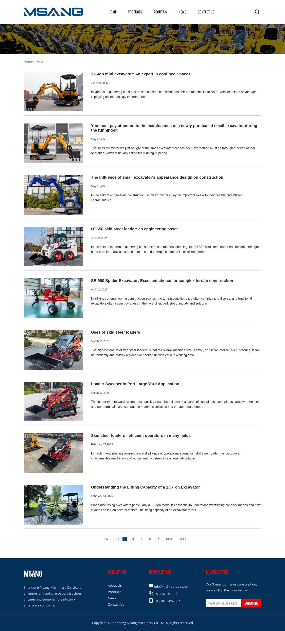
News (182, 11)
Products (115, 592)
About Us (115, 585)
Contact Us (206, 11)
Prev (105, 538)
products (135, 11)
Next (169, 538)
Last (181, 538)
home (112, 11)
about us (160, 11)
